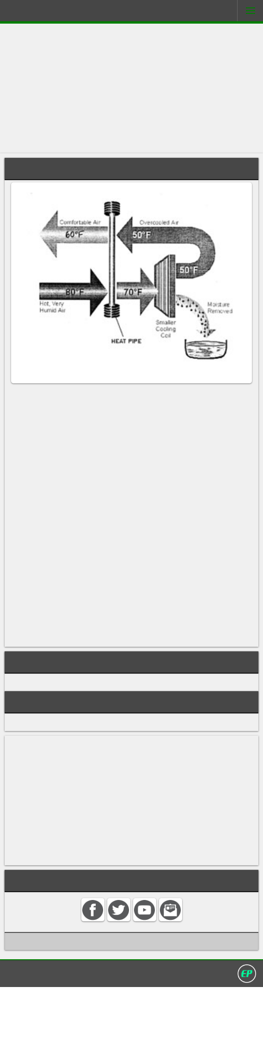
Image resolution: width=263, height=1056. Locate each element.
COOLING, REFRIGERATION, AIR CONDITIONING (91, 743)
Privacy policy (136, 1042)
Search (96, 1042)
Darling (33, 12)
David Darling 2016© (200, 1042)
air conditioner (227, 396)
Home (38, 1042)
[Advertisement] (131, 88)
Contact (66, 1042)
